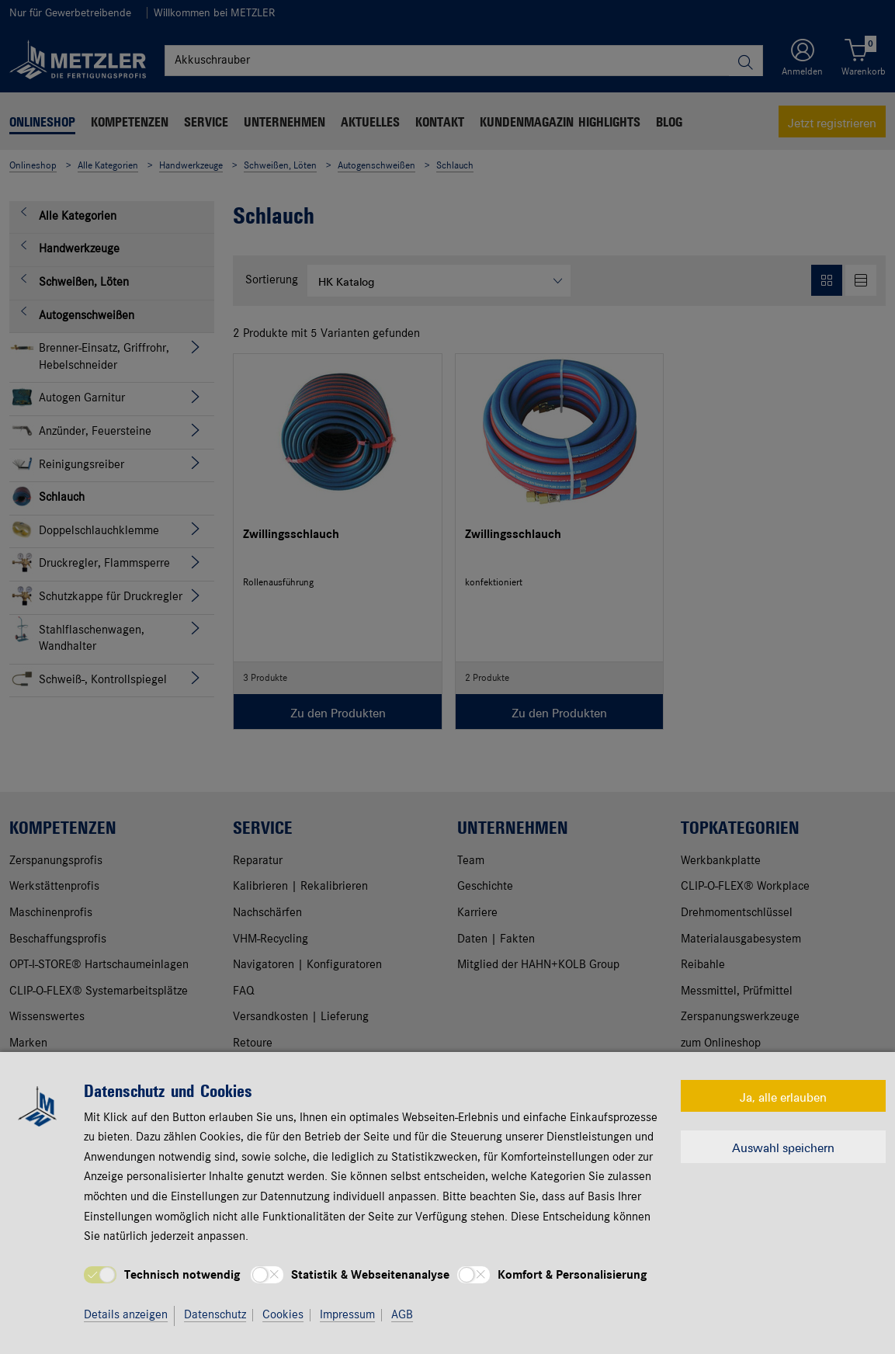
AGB (402, 1315)
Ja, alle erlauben (783, 1096)
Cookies (283, 1315)
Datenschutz (215, 1315)
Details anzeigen (126, 1315)
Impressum (347, 1315)
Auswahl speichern (783, 1146)
